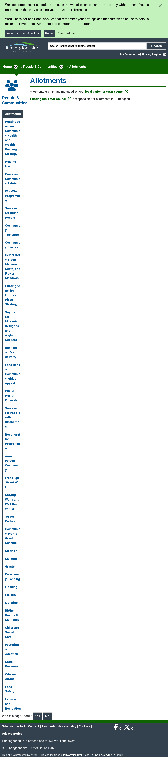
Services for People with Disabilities (12, 417)
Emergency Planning (12, 577)
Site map (8, 726)
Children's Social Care (12, 632)
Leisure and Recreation (13, 704)
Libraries (11, 603)
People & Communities (40, 67)
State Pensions (11, 664)
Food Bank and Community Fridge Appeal (12, 374)
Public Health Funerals (11, 395)
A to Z (21, 726)
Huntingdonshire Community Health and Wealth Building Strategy (12, 138)
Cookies (84, 726)
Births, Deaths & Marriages (12, 615)
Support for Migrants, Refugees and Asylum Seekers (12, 326)
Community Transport (12, 230)
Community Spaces (12, 245)
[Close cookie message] (160, 5)
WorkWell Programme (12, 196)
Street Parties (10, 519)
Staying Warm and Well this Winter (12, 502)
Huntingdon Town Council (50, 99)
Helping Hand (10, 164)
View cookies (66, 33)
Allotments (77, 67)
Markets (11, 559)
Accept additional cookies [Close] (23, 33)
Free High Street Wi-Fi (12, 482)
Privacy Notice (12, 733)
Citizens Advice (11, 677)
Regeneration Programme (12, 441)
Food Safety (9, 689)
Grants (10, 566)
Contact (33, 726)
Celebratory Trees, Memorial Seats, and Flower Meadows (12, 266)
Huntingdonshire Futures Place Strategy (12, 295)
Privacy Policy (73, 755)
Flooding (11, 587)
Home (7, 67)
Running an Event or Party (11, 352)
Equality (10, 595)
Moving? (11, 551)
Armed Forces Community (12, 463)
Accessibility (67, 726)
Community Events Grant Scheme (12, 536)
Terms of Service (102, 755)
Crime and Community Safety (12, 178)
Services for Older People (11, 213)
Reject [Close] (49, 33)
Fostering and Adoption (12, 649)
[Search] (97, 46)
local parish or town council (106, 91)
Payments (49, 726)
